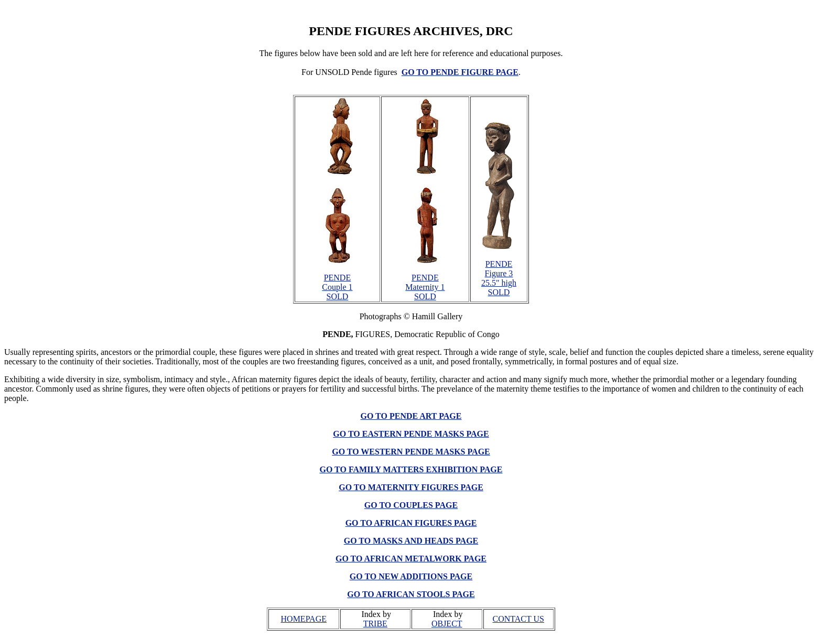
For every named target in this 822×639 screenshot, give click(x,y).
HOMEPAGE (304, 618)
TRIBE (375, 623)
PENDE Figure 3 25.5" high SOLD (498, 278)
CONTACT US (518, 618)
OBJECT (446, 623)
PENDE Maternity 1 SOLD (425, 287)
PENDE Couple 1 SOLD (337, 287)
